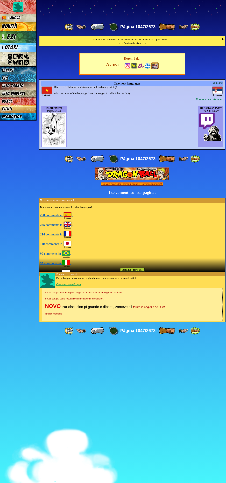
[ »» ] (195, 27)
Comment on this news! (209, 241)
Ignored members (53, 456)
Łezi (9, 37)
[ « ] (97, 27)
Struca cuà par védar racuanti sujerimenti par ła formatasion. (74, 441)
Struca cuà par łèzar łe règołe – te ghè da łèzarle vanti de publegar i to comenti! (83, 435)
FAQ (5, 78)
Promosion (12, 117)
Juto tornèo (13, 86)
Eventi (7, 109)
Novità (9, 26)
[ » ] (167, 27)
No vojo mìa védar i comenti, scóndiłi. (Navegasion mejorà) (132, 326)
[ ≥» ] (183, 27)
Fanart (8, 70)
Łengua (11, 18)
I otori (10, 47)
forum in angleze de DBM (149, 449)
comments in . (56, 358)
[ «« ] (69, 27)
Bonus (7, 101)
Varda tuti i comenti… (132, 412)
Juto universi (13, 93)
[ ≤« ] (81, 27)
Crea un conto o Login (68, 427)
